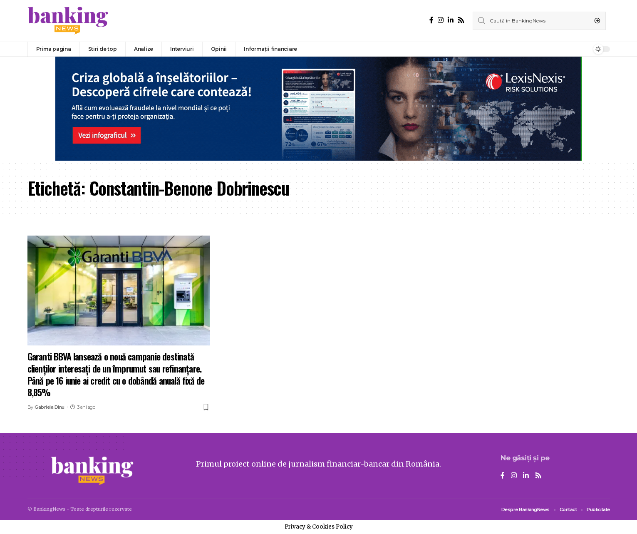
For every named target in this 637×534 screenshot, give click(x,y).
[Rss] (461, 20)
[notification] (580, 49)
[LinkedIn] (451, 20)
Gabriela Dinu (49, 407)
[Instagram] (441, 20)
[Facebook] (431, 20)
